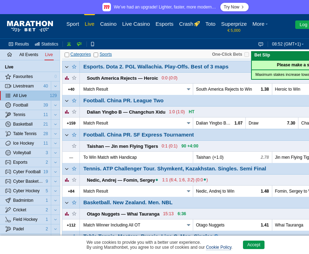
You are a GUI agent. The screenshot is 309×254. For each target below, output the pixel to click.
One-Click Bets (227, 54)
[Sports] (96, 55)
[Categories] (67, 55)
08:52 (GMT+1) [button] (286, 44)
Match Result (95, 89)
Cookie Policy (218, 247)
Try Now (234, 7)
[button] (261, 26)
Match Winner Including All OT (111, 225)
